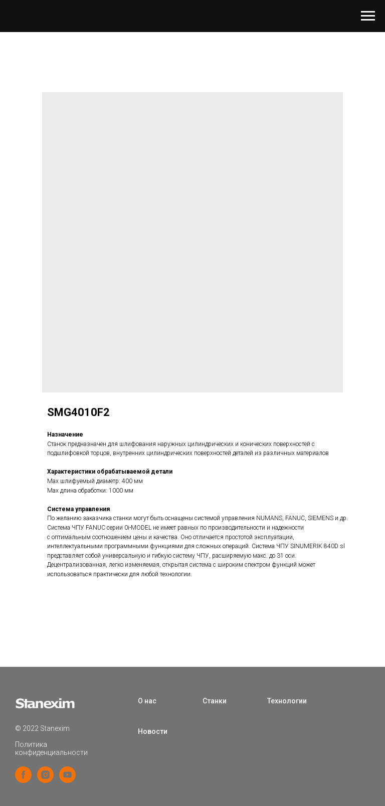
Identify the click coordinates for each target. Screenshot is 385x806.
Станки (215, 701)
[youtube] (67, 780)
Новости (152, 731)
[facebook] (23, 780)
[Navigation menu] (368, 16)
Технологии (287, 701)
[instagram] (45, 780)
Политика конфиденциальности (51, 748)
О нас (147, 701)
